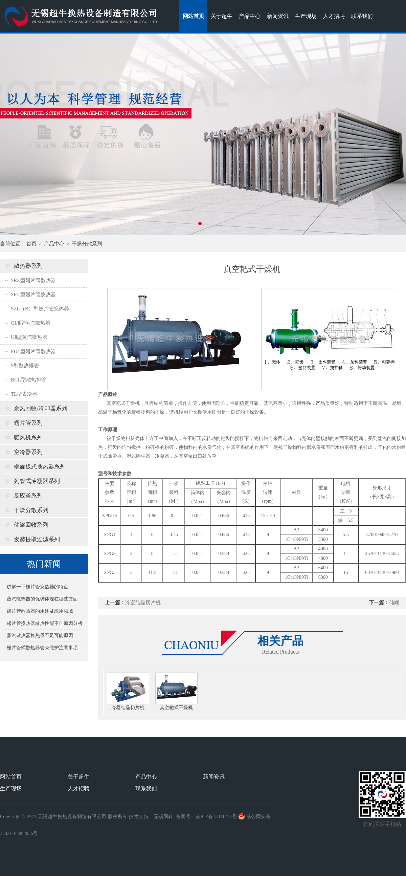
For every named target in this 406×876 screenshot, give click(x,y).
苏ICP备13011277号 (216, 816)
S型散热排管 (25, 365)
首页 (31, 243)
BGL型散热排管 (28, 379)
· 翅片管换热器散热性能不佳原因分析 (43, 623)
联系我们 (362, 16)
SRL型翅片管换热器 (33, 294)
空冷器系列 (28, 452)
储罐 (394, 602)
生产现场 (306, 16)
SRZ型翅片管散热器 (33, 280)
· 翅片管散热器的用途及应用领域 (38, 611)
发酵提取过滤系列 (37, 539)
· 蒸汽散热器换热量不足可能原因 (38, 635)
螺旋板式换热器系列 (40, 466)
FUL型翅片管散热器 (33, 351)
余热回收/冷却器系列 (40, 408)
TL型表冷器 (24, 394)
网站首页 (193, 16)
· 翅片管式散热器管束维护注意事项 (41, 647)
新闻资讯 (278, 16)
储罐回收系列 (31, 525)
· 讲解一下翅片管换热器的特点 (36, 586)
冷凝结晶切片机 (143, 602)
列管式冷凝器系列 (37, 481)
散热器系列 (28, 266)
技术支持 (139, 816)
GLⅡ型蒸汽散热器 (30, 323)
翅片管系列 (28, 423)
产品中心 (250, 16)
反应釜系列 (28, 495)
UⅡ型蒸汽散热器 (29, 337)
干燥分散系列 (87, 243)
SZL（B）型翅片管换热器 (40, 308)
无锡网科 (163, 816)
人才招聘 (334, 16)
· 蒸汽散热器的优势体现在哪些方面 (41, 598)
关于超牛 (221, 16)
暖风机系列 (28, 437)
